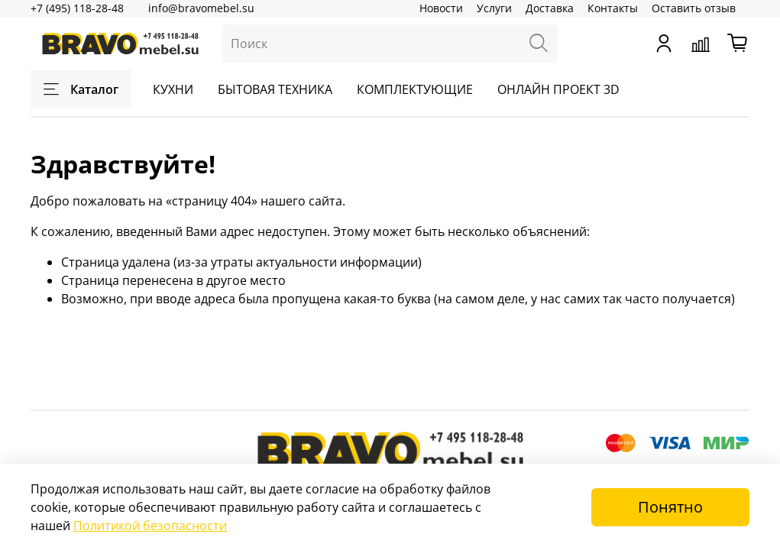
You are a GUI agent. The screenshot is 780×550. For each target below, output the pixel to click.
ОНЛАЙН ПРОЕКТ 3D (558, 89)
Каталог (81, 89)
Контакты (612, 8)
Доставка (550, 8)
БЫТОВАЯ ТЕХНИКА (275, 89)
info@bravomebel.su (201, 8)
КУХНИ (173, 89)
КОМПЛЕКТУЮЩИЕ (415, 89)
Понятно (670, 507)
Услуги (494, 8)
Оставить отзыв (694, 8)
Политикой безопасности (150, 525)
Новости (441, 8)
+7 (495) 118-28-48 (77, 8)
